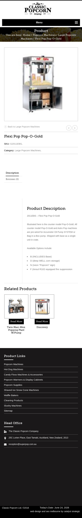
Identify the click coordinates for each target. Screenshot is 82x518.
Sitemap (8, 410)
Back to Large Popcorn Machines (22, 126)
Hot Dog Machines (13, 369)
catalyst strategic (72, 511)
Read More (16, 321)
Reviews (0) (12, 179)
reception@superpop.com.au (23, 444)
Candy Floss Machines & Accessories (23, 374)
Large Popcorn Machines (28, 150)
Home (26, 35)
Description (12, 172)
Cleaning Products (13, 400)
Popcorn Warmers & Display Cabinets (23, 379)
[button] (41, 22)
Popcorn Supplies (13, 385)
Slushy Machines (13, 405)
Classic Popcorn (38, 9)
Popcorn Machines (44, 35)
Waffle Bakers (11, 395)
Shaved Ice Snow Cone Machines (21, 390)
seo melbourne (53, 511)
